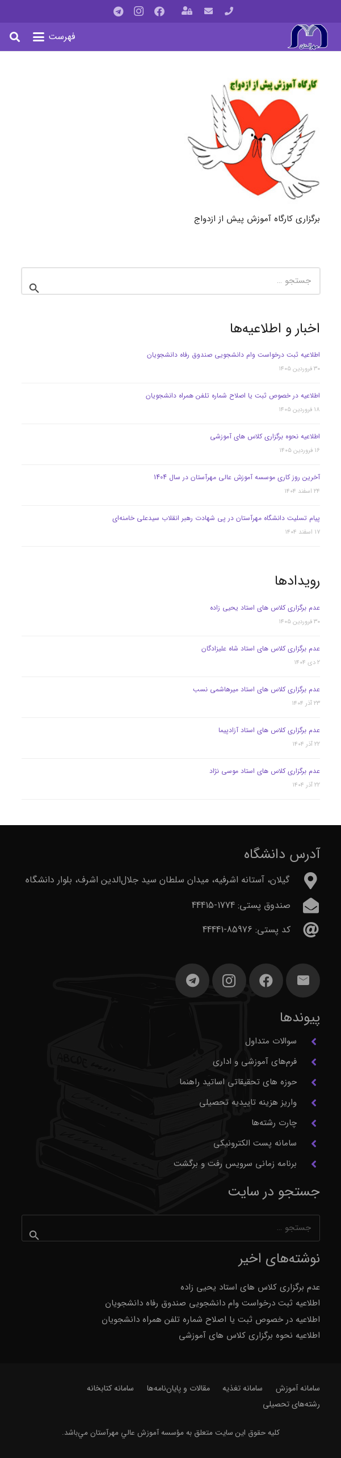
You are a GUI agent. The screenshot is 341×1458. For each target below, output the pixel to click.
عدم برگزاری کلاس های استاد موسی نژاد (264, 771)
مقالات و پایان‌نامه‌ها (178, 1388)
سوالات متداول (271, 1041)
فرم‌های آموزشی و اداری (255, 1061)
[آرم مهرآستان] (307, 37)
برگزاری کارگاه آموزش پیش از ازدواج (257, 219)
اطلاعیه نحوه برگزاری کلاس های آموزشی (265, 436)
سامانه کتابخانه (110, 1388)
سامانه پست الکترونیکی (255, 1143)
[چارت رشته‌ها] (308, 1123)
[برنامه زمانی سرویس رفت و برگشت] (308, 1164)
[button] (54, 37)
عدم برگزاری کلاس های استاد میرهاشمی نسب (256, 689)
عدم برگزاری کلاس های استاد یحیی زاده (265, 607)
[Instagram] (139, 11)
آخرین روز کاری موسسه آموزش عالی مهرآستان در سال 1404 (237, 477)
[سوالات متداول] (308, 1041)
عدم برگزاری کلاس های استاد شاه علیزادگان (260, 648)
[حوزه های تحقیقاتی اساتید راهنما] (308, 1082)
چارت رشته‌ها (274, 1123)
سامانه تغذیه (242, 1388)
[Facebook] (159, 11)
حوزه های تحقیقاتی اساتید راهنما (238, 1082)
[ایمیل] (303, 980)
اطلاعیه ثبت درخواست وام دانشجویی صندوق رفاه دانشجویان (233, 354)
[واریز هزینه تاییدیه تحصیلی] (308, 1103)
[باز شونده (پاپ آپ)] (187, 11)
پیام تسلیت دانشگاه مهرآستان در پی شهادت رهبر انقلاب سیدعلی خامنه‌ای (216, 518)
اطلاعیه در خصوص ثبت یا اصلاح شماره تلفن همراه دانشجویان (233, 395)
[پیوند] (229, 11)
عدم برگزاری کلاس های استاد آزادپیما (269, 730)
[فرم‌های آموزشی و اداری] (308, 1062)
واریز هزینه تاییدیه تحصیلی (248, 1102)
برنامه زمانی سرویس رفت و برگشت (235, 1163)
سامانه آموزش (298, 1388)
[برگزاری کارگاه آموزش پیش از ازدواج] (251, 141)
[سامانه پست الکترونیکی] (308, 1144)
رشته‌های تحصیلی (291, 1404)
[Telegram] (118, 11)
